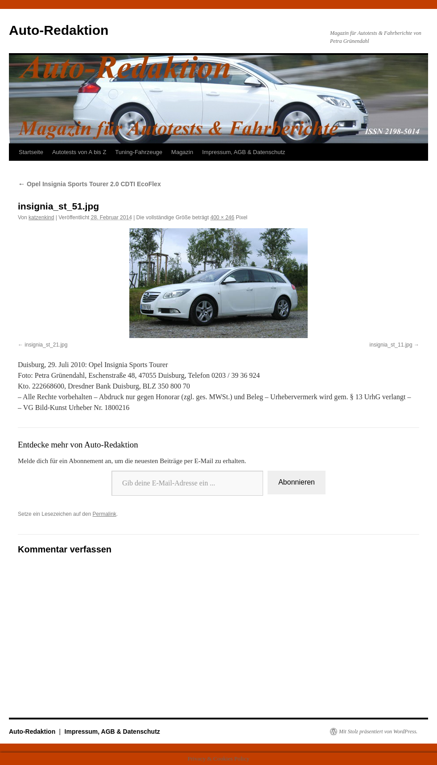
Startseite (31, 152)
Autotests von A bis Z (79, 152)
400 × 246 (222, 217)
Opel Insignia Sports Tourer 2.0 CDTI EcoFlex (89, 184)
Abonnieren (296, 482)
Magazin (182, 152)
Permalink (104, 514)
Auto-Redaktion (58, 30)
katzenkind (41, 217)
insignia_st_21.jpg (46, 345)
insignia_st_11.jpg (391, 345)
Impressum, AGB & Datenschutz (243, 152)
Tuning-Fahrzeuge (138, 152)
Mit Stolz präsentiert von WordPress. (378, 731)
